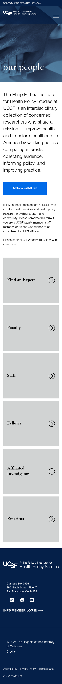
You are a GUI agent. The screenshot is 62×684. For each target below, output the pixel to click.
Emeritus (15, 519)
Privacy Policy (28, 669)
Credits (11, 651)
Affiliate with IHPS (25, 188)
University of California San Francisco (22, 3)
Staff (11, 376)
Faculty (14, 328)
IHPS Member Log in (20, 610)
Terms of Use (46, 669)
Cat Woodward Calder (37, 240)
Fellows (14, 423)
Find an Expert (21, 280)
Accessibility (10, 669)
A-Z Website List (12, 676)
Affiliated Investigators (18, 471)
